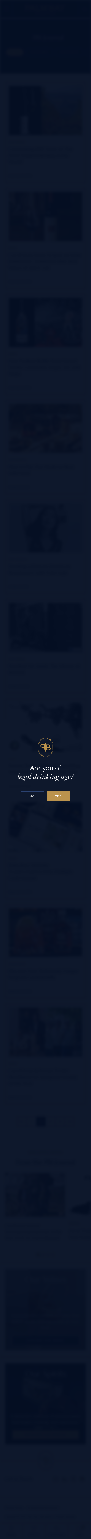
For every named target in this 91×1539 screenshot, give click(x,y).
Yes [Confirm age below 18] (58, 796)
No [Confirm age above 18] (32, 796)
